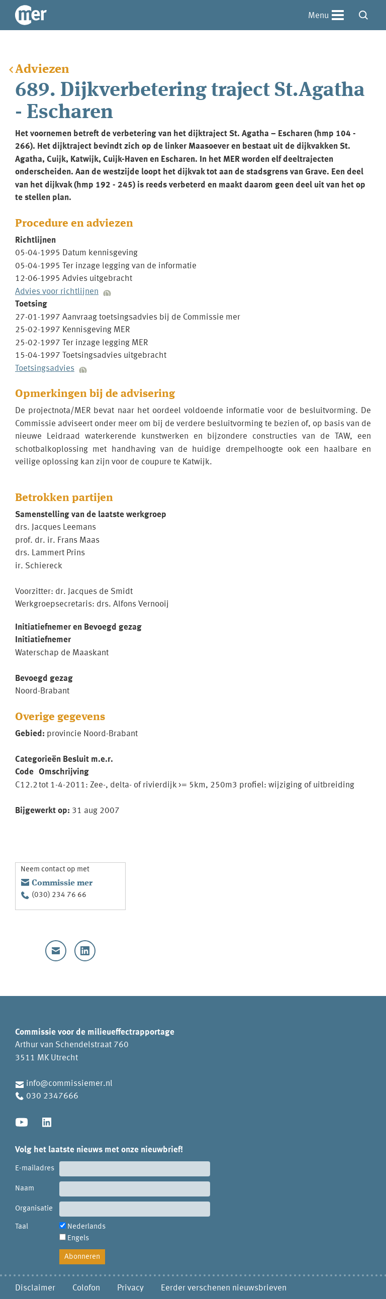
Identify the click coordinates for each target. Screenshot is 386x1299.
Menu (318, 16)
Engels (78, 1238)
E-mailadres (34, 1168)
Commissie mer (62, 883)
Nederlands (86, 1227)
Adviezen (42, 69)
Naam (24, 1188)
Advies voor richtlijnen (57, 291)
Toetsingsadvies (44, 368)
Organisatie (34, 1209)
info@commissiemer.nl (69, 1083)
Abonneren (82, 1257)
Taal (21, 1227)
